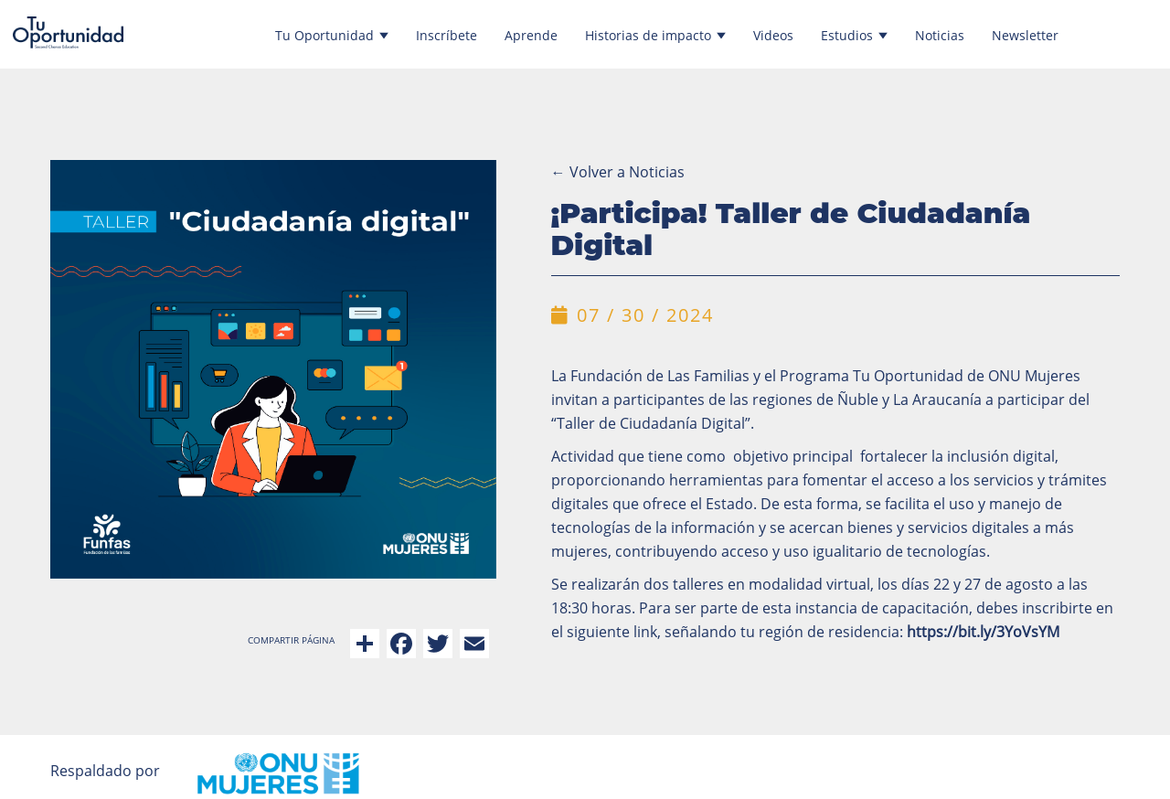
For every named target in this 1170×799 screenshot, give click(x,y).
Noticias (939, 35)
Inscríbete (446, 35)
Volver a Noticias (618, 172)
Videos (773, 35)
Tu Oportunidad (331, 35)
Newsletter (1025, 35)
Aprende (531, 35)
